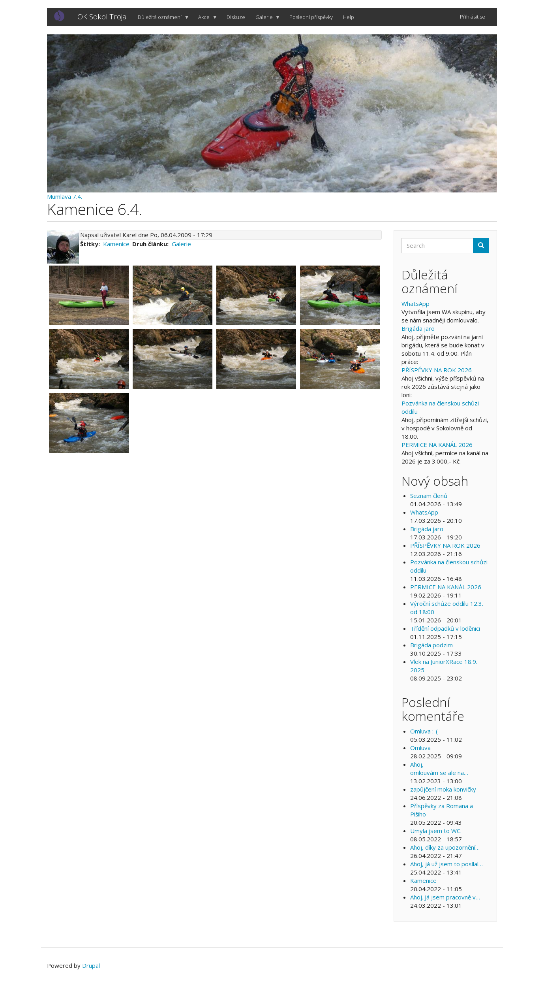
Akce (205, 19)
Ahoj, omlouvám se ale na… (439, 768)
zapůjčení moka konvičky (443, 789)
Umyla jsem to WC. (435, 831)
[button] (89, 295)
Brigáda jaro (418, 328)
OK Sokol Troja (102, 16)
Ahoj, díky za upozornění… (445, 847)
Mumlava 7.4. (64, 196)
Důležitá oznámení (161, 19)
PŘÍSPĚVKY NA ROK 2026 (436, 370)
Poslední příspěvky (311, 17)
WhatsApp (415, 303)
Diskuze (236, 17)
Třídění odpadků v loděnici (445, 628)
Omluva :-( (424, 731)
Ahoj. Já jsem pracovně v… (445, 897)
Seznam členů (428, 496)
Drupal (91, 965)
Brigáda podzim (431, 645)
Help (348, 17)
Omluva (420, 748)
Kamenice (116, 244)
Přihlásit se (472, 16)
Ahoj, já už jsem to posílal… (446, 864)
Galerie (265, 19)
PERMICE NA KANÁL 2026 (437, 445)
